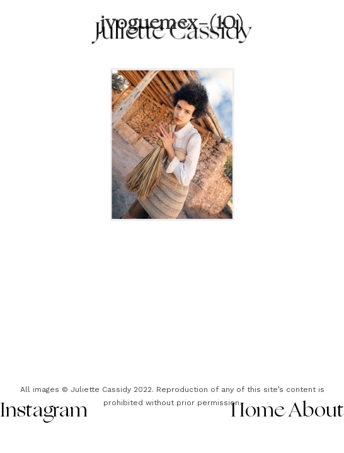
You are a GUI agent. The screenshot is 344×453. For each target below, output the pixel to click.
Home (258, 411)
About (317, 411)
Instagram (44, 411)
